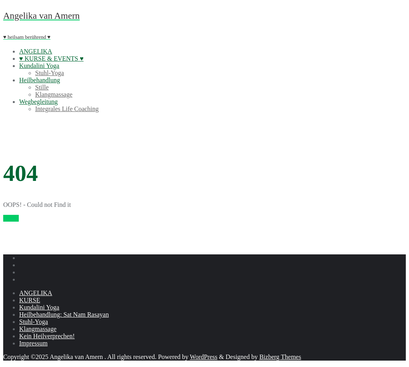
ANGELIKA (35, 293)
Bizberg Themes (280, 356)
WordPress (203, 356)
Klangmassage (37, 328)
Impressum (33, 343)
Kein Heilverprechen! (47, 336)
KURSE (29, 300)
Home (11, 218)
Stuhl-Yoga (33, 321)
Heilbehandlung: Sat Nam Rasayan (64, 314)
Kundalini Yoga (39, 307)
